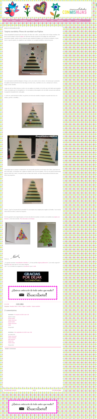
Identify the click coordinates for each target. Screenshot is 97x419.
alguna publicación (43, 262)
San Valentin (23, 20)
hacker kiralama (12, 337)
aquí (10, 264)
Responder (11, 327)
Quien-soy (78, 20)
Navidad (12, 306)
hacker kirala (11, 342)
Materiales (60, 20)
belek (9, 325)
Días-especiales (43, 20)
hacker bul (10, 341)
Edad (52, 20)
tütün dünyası (11, 339)
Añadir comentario (10, 348)
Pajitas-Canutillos (26, 306)
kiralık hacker (11, 318)
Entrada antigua (56, 390)
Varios (69, 20)
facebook (26, 266)
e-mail (34, 266)
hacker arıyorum (12, 320)
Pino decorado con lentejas (27, 218)
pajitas (22, 36)
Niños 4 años (18, 306)
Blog (7, 20)
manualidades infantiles (22, 262)
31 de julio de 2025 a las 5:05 (21, 314)
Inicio (34, 390)
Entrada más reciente (10, 390)
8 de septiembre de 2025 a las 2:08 (23, 332)
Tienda (33, 20)
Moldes (14, 20)
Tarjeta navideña (36, 306)
